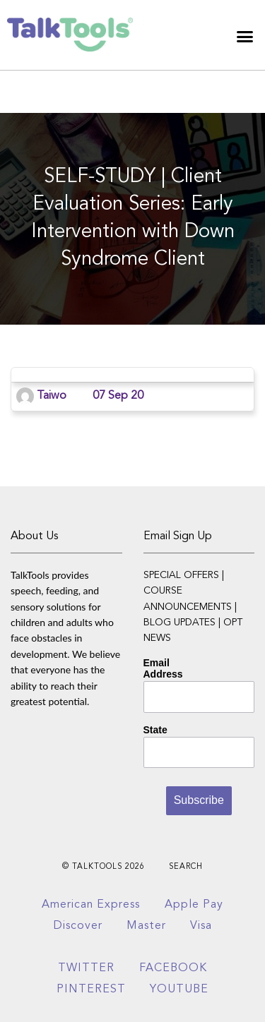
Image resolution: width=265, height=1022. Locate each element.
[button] (245, 36)
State (155, 729)
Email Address (163, 668)
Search (186, 867)
